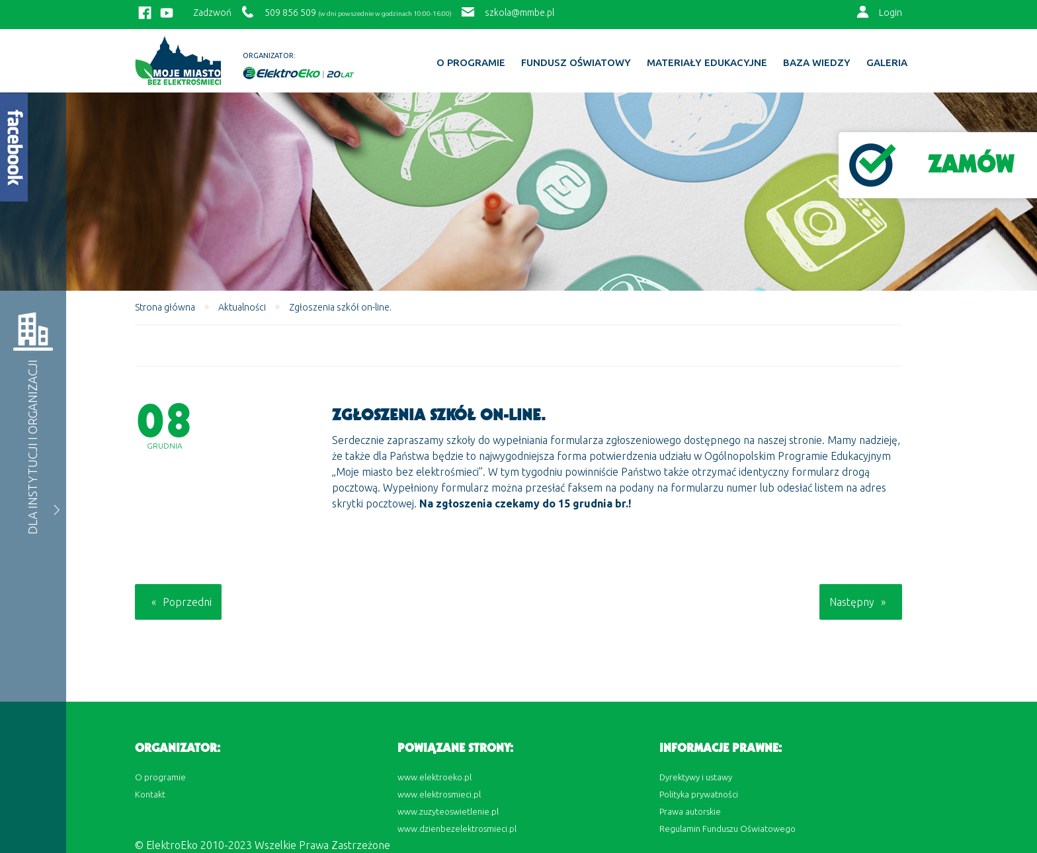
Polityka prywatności (698, 794)
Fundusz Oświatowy (576, 62)
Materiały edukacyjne (707, 62)
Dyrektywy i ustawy (695, 777)
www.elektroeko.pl (434, 777)
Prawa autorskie (690, 811)
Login (890, 12)
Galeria (886, 62)
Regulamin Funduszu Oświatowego (727, 828)
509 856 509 (290, 12)
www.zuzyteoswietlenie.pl (448, 811)
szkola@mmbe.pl (519, 12)
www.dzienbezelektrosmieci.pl (457, 828)
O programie (470, 62)
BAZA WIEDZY (816, 62)
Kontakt (150, 794)
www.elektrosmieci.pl (439, 794)
